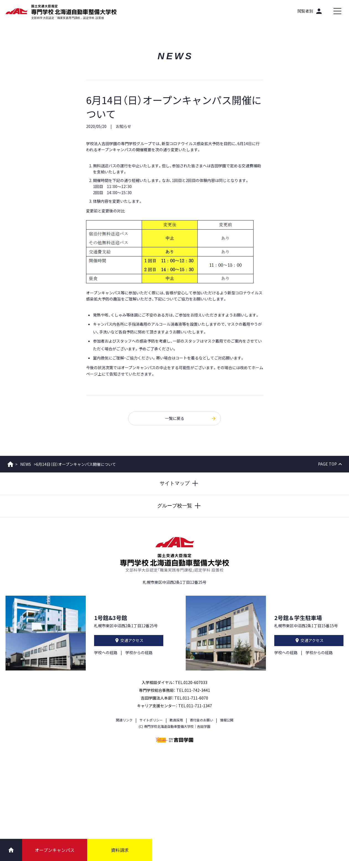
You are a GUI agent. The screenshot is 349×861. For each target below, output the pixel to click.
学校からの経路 (138, 652)
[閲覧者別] (310, 11)
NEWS (25, 464)
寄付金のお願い (201, 720)
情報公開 (226, 720)
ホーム (10, 464)
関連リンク (124, 720)
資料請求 (120, 850)
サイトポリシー (151, 720)
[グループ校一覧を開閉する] (174, 506)
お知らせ (123, 126)
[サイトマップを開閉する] (174, 483)
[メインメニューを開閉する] (337, 11)
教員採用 (176, 720)
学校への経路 (105, 652)
